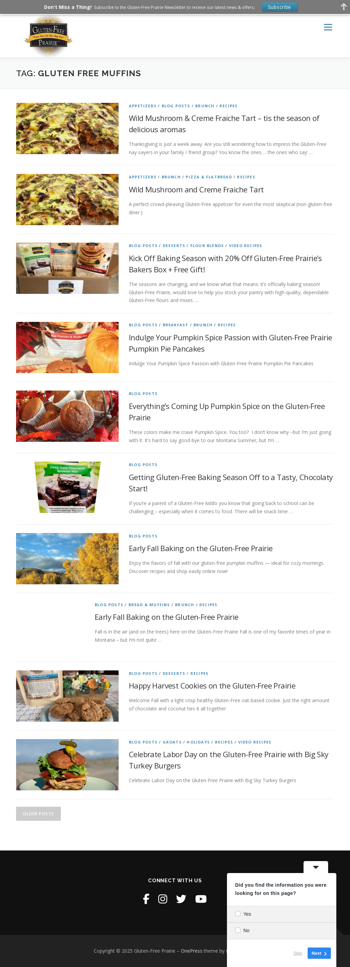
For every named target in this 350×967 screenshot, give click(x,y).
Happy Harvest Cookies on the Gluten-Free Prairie (212, 685)
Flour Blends (207, 245)
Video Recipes (245, 245)
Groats (172, 742)
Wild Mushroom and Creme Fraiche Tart (196, 189)
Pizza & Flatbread (209, 176)
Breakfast (176, 324)
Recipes (228, 105)
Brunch (204, 105)
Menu (328, 27)
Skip (298, 953)
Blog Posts (176, 105)
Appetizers (143, 105)
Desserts (174, 245)
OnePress (191, 951)
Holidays (198, 742)
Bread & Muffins (149, 604)
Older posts (38, 814)
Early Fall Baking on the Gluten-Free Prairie (201, 548)
